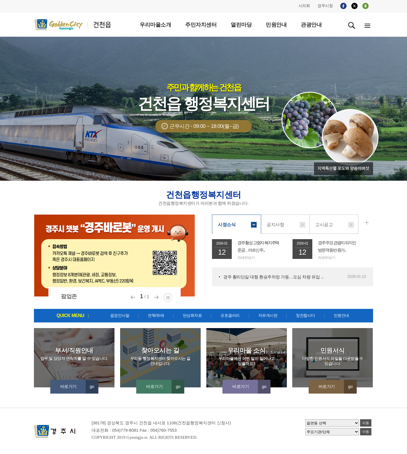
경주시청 (325, 5)
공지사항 (275, 224)
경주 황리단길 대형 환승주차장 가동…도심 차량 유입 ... (273, 276)
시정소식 (226, 224)
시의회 (304, 5)
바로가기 (79, 386)
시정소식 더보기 (368, 223)
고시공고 (324, 224)
